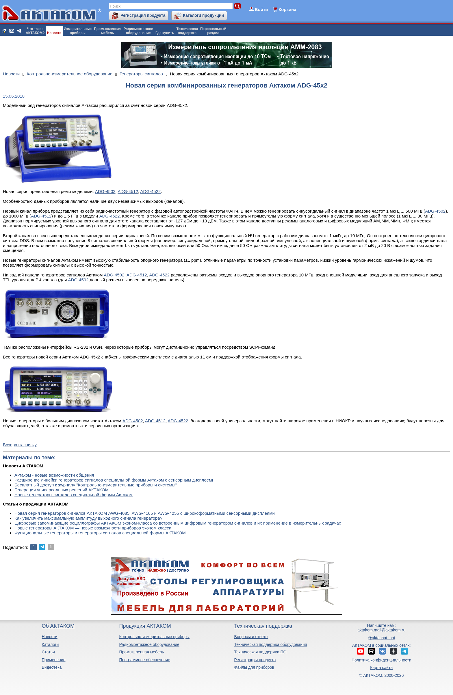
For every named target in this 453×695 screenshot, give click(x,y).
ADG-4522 (150, 191)
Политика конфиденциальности (381, 660)
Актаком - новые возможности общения (54, 475)
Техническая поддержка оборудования (270, 644)
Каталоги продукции (203, 15)
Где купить (164, 33)
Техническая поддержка (263, 626)
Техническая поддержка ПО (260, 652)
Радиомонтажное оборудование (149, 644)
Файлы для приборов (254, 667)
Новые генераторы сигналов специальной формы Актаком (73, 494)
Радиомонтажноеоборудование (138, 31)
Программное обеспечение (144, 659)
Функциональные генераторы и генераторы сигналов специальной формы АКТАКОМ (100, 532)
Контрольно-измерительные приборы (154, 636)
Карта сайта (381, 667)
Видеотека (52, 667)
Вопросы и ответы (251, 636)
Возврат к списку (20, 444)
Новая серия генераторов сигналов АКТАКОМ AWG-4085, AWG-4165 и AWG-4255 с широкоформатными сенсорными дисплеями (144, 513)
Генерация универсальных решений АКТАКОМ (61, 489)
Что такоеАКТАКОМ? (35, 31)
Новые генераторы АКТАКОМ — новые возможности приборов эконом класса (92, 527)
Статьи (48, 652)
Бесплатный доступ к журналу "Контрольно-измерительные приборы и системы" (95, 484)
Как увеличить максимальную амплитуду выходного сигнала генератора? (88, 518)
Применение (53, 659)
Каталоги (50, 644)
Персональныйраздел (213, 31)
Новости (54, 33)
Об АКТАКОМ (58, 626)
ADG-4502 (105, 191)
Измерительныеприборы (78, 31)
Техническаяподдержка (187, 31)
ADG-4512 (128, 191)
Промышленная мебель (141, 652)
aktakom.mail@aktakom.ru (381, 630)
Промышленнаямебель (107, 31)
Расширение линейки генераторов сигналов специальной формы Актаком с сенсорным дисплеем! (113, 479)
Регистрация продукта (142, 15)
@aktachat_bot (381, 637)
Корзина (287, 9)
